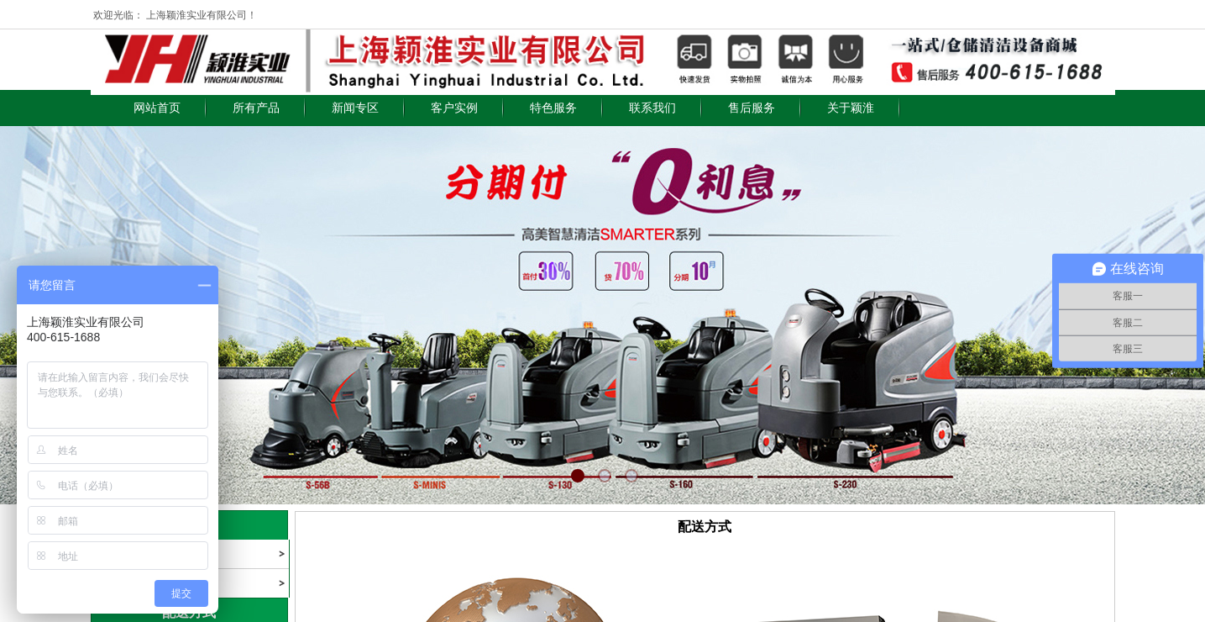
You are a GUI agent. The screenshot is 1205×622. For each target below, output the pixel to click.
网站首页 (157, 108)
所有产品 (256, 108)
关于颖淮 (850, 108)
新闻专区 (355, 108)
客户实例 (454, 108)
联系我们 (652, 108)
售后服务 (751, 108)
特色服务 (553, 108)
